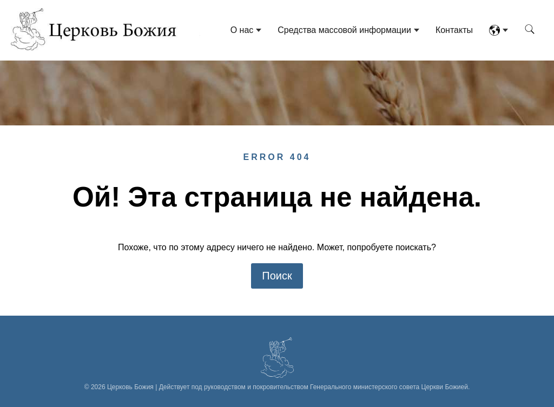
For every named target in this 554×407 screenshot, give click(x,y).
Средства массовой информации (344, 30)
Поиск (277, 276)
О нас (242, 30)
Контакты (454, 30)
